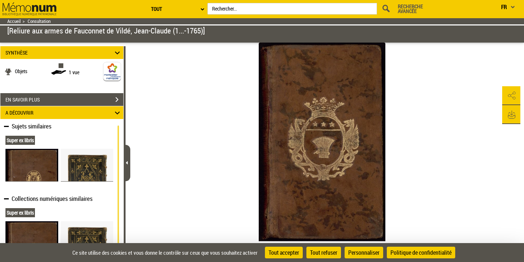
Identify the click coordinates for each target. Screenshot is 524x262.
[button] (511, 95)
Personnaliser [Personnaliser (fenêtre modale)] (364, 253)
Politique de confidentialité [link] (421, 253)
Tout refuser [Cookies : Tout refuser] (323, 253)
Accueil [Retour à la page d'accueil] (14, 21)
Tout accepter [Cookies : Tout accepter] (284, 253)
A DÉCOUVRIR (63, 112)
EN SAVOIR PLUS (64, 100)
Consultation (39, 21)
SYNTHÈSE (63, 52)
